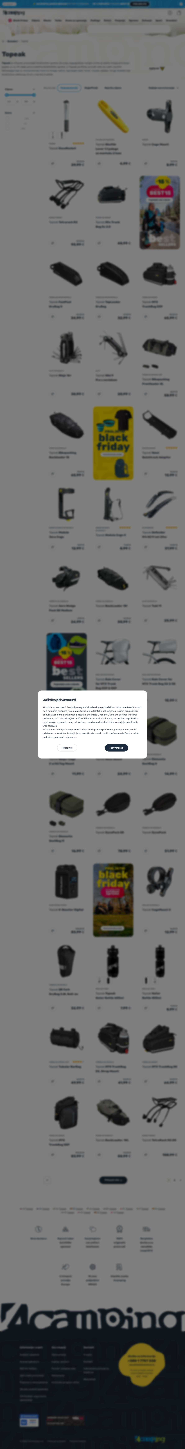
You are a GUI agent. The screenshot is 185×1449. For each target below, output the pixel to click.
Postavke (67, 747)
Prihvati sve (116, 747)
